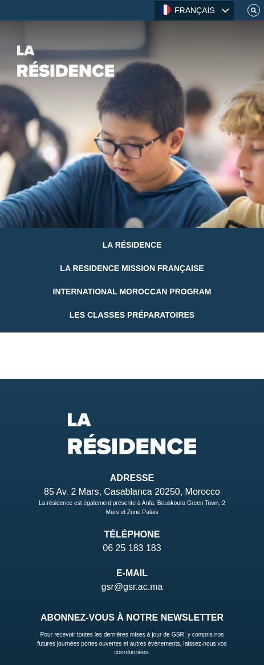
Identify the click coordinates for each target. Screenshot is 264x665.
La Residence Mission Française (132, 268)
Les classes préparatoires (132, 314)
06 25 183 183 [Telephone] (132, 548)
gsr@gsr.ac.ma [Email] (132, 587)
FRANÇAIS (187, 10)
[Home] (65, 61)
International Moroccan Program (132, 291)
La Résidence (132, 244)
